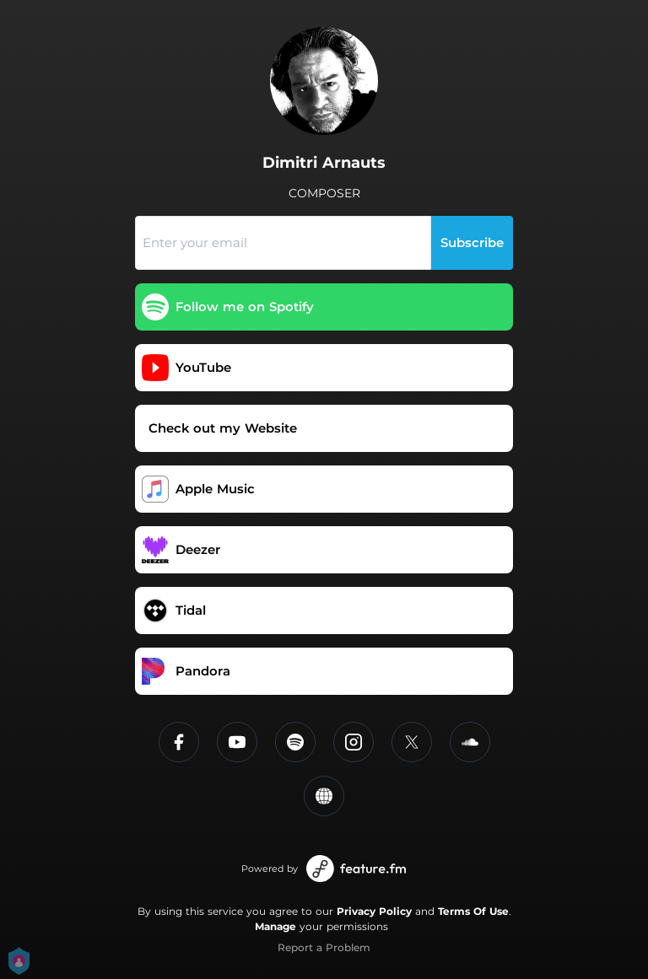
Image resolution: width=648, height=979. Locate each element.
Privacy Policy (374, 911)
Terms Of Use (473, 911)
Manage (275, 926)
